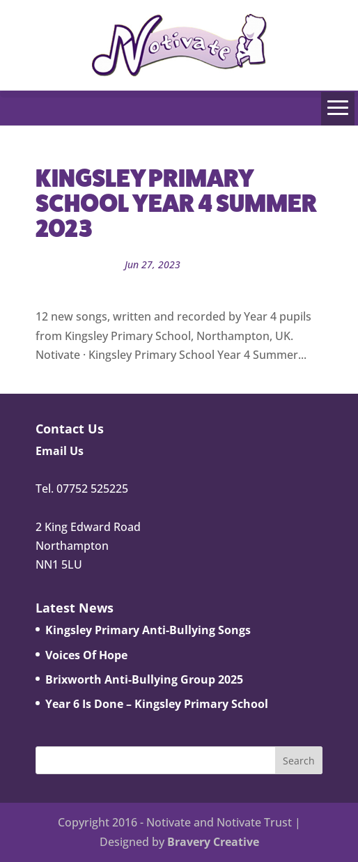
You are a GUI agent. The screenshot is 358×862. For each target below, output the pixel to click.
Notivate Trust (180, 283)
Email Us (60, 451)
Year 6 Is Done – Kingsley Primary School (156, 703)
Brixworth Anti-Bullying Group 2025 (144, 679)
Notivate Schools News (88, 283)
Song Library (248, 283)
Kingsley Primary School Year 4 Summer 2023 (176, 203)
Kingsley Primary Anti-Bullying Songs (148, 630)
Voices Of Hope (86, 655)
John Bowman (81, 264)
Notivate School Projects (248, 264)
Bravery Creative (213, 841)
